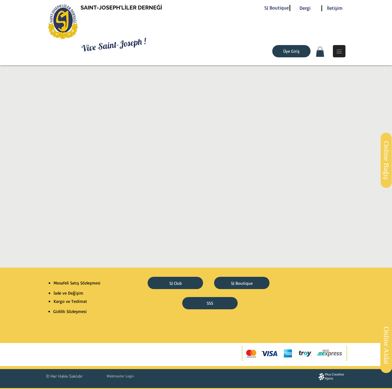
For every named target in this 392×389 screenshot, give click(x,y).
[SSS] (210, 303)
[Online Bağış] (386, 160)
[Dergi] (305, 8)
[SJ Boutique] (276, 8)
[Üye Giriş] (291, 51)
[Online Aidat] (386, 345)
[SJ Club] (175, 283)
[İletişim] (334, 8)
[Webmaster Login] (120, 376)
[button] (320, 52)
